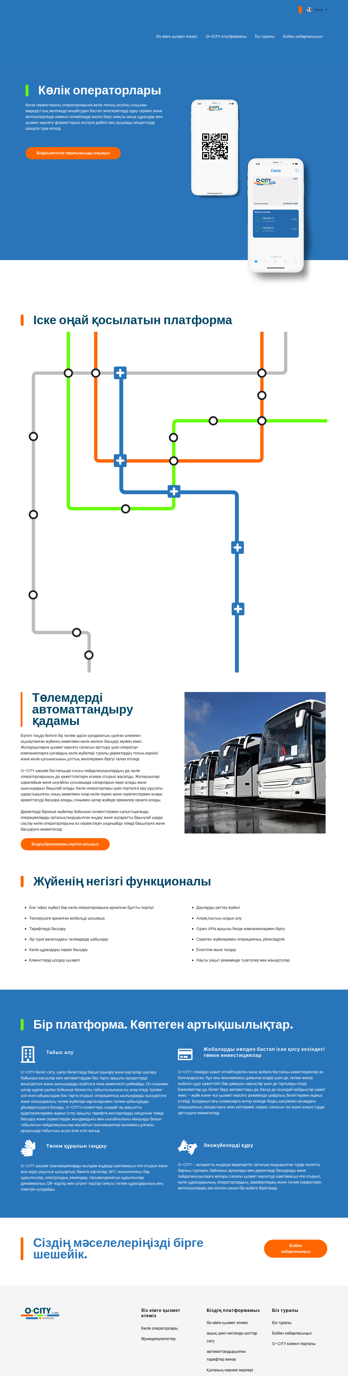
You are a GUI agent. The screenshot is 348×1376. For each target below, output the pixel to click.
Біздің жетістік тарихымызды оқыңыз (73, 123)
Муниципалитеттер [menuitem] (158, 1309)
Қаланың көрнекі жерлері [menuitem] (230, 1340)
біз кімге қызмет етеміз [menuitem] (227, 1293)
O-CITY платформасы (226, 21)
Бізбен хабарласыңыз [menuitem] (291, 1304)
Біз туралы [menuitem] (281, 1293)
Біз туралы (264, 21)
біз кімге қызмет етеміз (176, 21)
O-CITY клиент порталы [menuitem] (294, 1314)
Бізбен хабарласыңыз (302, 21)
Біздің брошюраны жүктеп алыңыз (65, 815)
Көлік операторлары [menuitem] (159, 1299)
